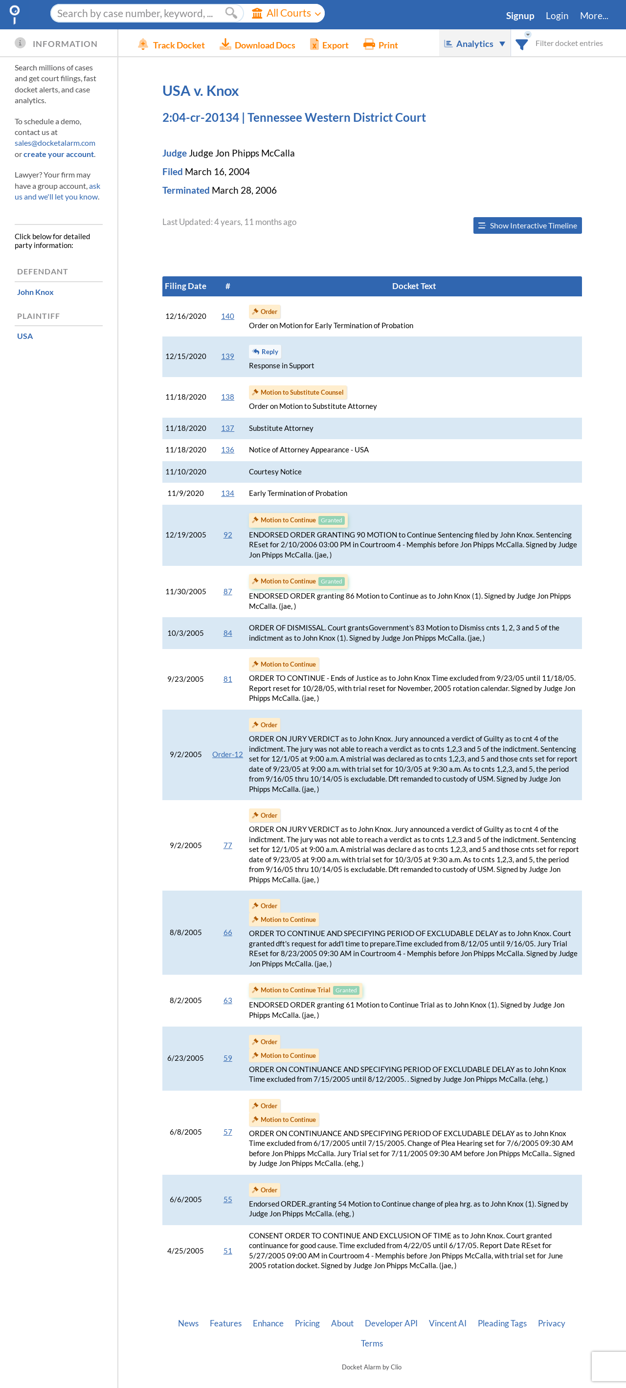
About (342, 1323)
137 (227, 428)
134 (227, 493)
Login (557, 15)
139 (227, 356)
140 (227, 316)
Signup (520, 15)
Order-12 (227, 754)
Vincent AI (448, 1323)
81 (228, 679)
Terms (372, 1343)
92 (228, 535)
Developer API (391, 1323)
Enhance (268, 1323)
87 (228, 591)
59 (228, 1058)
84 (228, 633)
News (188, 1323)
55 (228, 1199)
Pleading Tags (502, 1323)
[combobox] (522, 42)
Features (226, 1323)
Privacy (551, 1323)
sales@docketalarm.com (55, 142)
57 (228, 1132)
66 (228, 932)
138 (227, 397)
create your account (58, 153)
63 (228, 1000)
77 (228, 845)
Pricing (307, 1323)
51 (228, 1251)
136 (227, 450)
